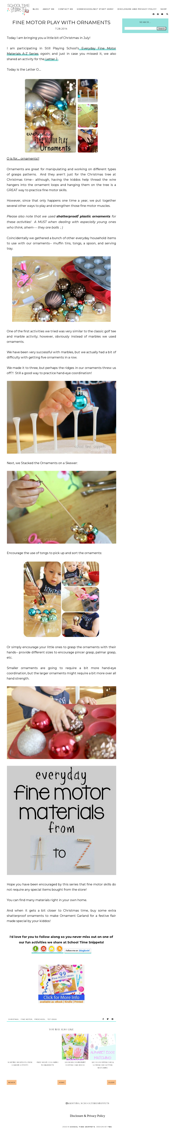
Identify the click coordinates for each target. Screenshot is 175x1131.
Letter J (51, 59)
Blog (36, 9)
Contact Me (65, 9)
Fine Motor (26, 1019)
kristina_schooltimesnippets (87, 1103)
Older (112, 1082)
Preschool (39, 1019)
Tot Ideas (52, 1019)
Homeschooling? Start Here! (95, 9)
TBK (110, 1127)
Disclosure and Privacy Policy (137, 9)
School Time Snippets (82, 1127)
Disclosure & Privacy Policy (87, 1115)
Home (61, 1082)
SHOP (164, 9)
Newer (11, 1082)
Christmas (13, 1019)
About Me (48, 9)
